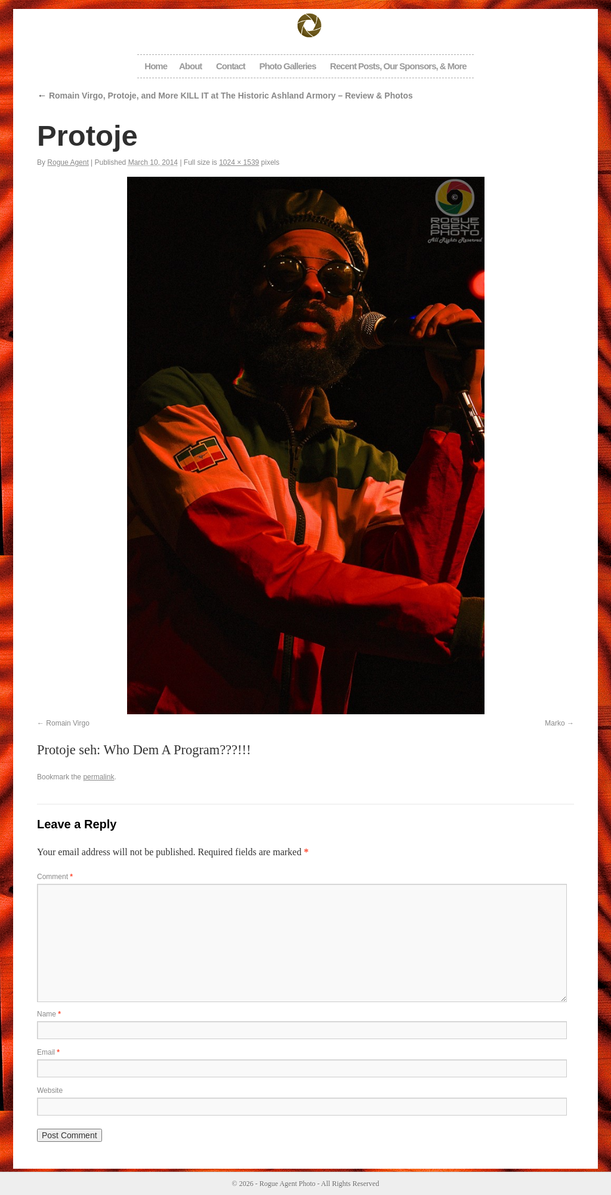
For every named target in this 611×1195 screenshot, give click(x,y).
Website (50, 1090)
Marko (554, 723)
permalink (98, 777)
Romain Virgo (67, 723)
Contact (230, 66)
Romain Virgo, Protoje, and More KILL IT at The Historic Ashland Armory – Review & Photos (225, 95)
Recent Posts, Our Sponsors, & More (398, 66)
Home (155, 66)
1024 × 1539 (239, 162)
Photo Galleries (287, 66)
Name (49, 1014)
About (190, 66)
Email (48, 1052)
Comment (55, 877)
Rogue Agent (67, 162)
